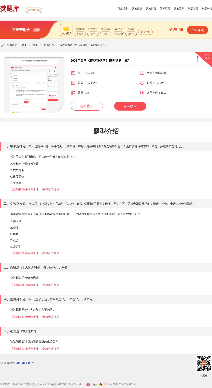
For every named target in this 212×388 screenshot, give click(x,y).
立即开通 (197, 30)
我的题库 (179, 8)
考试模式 (130, 106)
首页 (24, 45)
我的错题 (137, 8)
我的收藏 (151, 8)
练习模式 (86, 106)
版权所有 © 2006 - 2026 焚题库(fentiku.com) (23, 384)
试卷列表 (49, 45)
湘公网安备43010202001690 (120, 384)
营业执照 (52, 384)
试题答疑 (193, 8)
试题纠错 (207, 8)
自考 (35, 45)
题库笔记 (165, 8)
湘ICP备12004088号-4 (69, 384)
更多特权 (145, 31)
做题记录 (123, 8)
